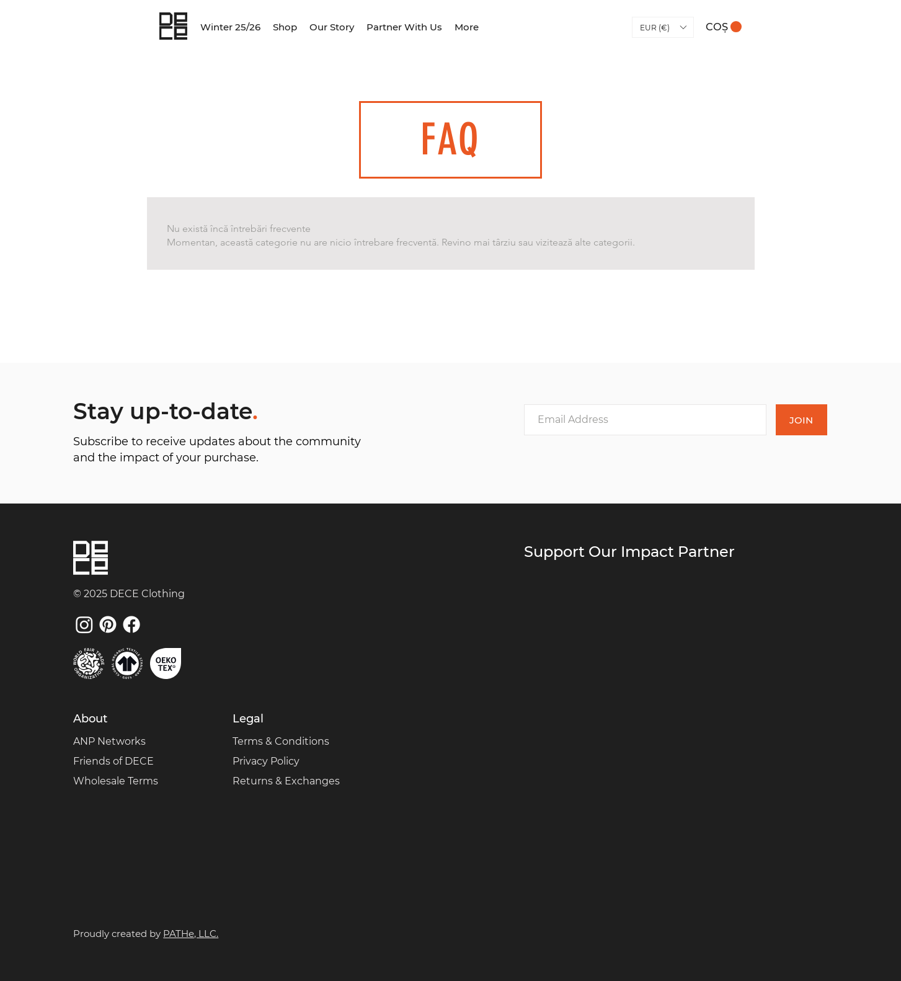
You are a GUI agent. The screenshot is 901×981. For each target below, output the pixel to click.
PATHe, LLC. (190, 933)
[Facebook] (131, 624)
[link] (724, 27)
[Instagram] (84, 624)
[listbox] (663, 27)
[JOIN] (801, 419)
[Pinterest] (108, 624)
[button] (663, 27)
